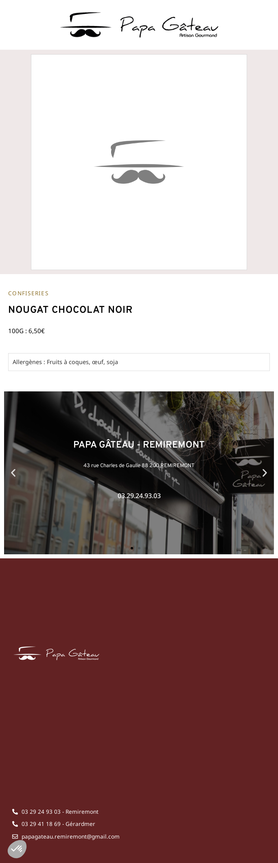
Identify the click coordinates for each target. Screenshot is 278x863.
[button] (13, 473)
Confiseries (28, 293)
